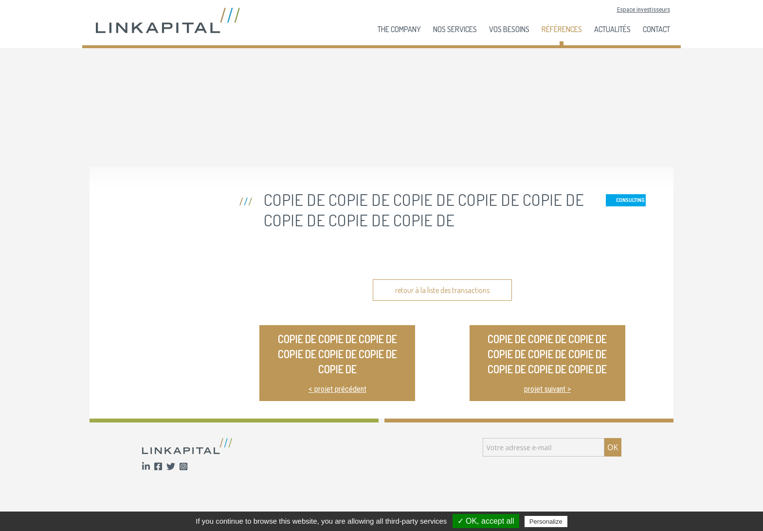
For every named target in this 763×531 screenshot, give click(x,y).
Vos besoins (509, 29)
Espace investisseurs (643, 9)
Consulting (630, 200)
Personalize (546, 521)
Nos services (455, 29)
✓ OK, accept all (485, 521)
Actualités (612, 29)
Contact (656, 29)
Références (562, 29)
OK (612, 447)
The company (399, 29)
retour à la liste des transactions (442, 290)
